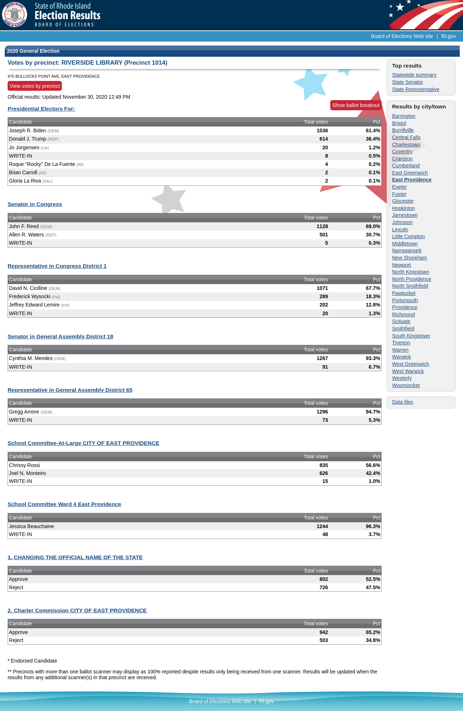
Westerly (402, 378)
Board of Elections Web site (402, 36)
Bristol (399, 123)
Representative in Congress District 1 (57, 266)
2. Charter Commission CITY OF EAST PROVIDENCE (77, 610)
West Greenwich (410, 364)
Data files (402, 402)
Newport (401, 265)
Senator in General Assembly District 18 (60, 336)
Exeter (399, 187)
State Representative (415, 89)
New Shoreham (409, 258)
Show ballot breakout (356, 105)
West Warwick (408, 371)
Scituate (401, 321)
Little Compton (408, 236)
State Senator (407, 82)
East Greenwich (410, 173)
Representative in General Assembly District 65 (70, 390)
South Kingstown (411, 336)
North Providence (411, 279)
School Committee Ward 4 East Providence (64, 504)
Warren (400, 350)
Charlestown (406, 144)
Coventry (402, 151)
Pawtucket (404, 293)
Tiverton (401, 343)
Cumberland (406, 165)
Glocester (403, 201)
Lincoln (400, 229)
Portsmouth (405, 300)
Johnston (402, 222)
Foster (399, 194)
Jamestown (405, 215)
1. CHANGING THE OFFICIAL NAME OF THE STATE (75, 557)
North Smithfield (410, 286)
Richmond (403, 314)
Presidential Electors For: (41, 109)
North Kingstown (410, 272)
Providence (404, 307)
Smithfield (403, 328)
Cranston (402, 159)
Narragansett (406, 250)
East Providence (412, 180)
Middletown (405, 244)
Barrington (404, 116)
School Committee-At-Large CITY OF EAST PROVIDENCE (84, 443)
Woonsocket (406, 385)
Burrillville (403, 130)
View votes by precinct (35, 86)
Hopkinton (403, 208)
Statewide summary (414, 75)
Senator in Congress (35, 204)
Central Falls (406, 137)
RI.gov (448, 36)
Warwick (401, 357)
